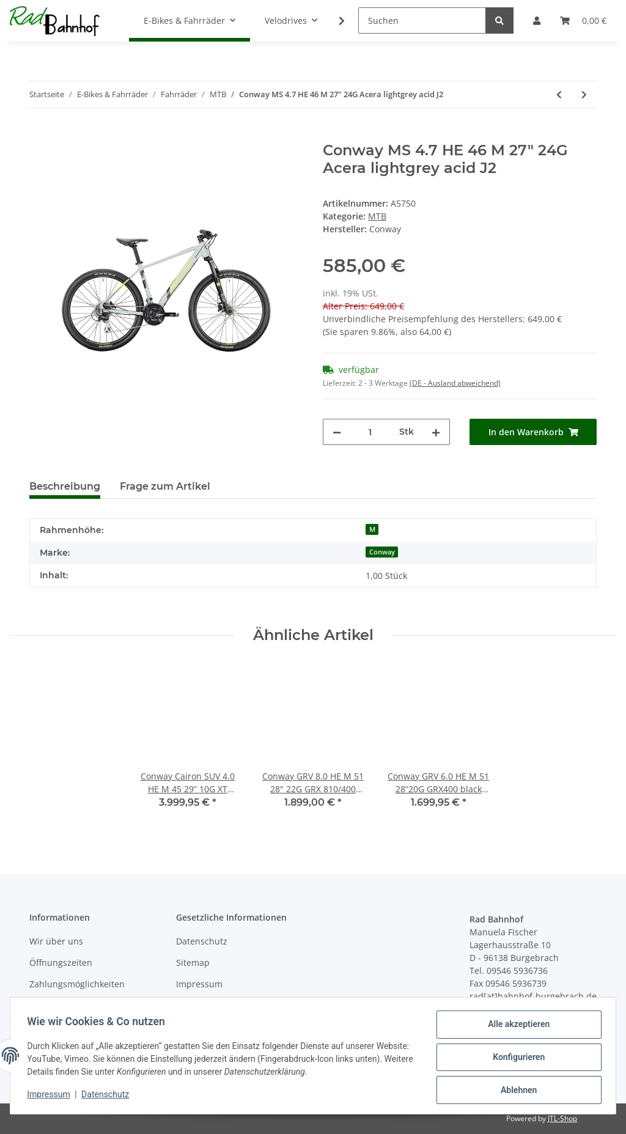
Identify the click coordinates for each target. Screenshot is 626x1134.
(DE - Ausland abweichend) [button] (455, 383)
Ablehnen (516, 1090)
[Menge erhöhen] (435, 431)
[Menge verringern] (336, 431)
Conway (382, 552)
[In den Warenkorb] (39, 135)
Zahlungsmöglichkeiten (77, 984)
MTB (377, 216)
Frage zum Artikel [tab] (165, 486)
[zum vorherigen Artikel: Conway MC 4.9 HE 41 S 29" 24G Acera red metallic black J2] (559, 94)
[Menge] (370, 431)
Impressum (199, 984)
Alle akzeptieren (516, 1027)
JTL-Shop (562, 1118)
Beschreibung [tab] (64, 486)
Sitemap (193, 962)
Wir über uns (56, 941)
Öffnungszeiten (60, 962)
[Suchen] (422, 20)
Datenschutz (201, 941)
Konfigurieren (516, 1059)
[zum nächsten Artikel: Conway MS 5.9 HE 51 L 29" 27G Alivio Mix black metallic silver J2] (584, 94)
